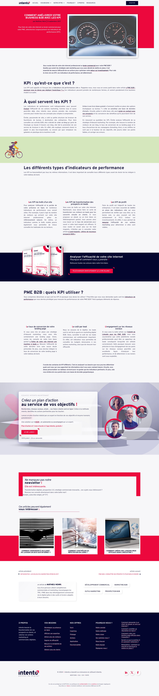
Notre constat (100, 628)
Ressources (90, 3)
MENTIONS (73, 675)
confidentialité (83, 684)
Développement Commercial (97, 585)
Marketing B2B (120, 585)
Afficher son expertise (52, 634)
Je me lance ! (29, 432)
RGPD (87, 675)
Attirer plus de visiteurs (52, 637)
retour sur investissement (99, 71)
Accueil (35, 3)
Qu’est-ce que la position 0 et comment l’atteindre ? (130, 641)
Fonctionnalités (75, 645)
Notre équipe (100, 645)
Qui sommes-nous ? (102, 638)
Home (68, 686)
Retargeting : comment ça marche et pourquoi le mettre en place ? (130, 646)
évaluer (26, 109)
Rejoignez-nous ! (101, 648)
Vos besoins (44, 3)
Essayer (132, 3)
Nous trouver (100, 641)
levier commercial (89, 66)
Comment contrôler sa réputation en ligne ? (78, 552)
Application (74, 641)
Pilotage (73, 635)
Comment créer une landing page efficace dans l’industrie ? (121, 552)
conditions (94, 684)
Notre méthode (101, 631)
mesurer (105, 222)
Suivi (71, 628)
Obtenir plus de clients (52, 650)
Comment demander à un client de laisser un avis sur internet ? (36, 552)
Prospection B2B (112, 591)
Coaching (73, 631)
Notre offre (58, 3)
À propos (80, 3)
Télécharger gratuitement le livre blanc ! (91, 271)
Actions (72, 638)
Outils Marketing (92, 591)
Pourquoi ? (71, 3)
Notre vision (100, 635)
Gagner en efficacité (51, 640)
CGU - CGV (81, 675)
